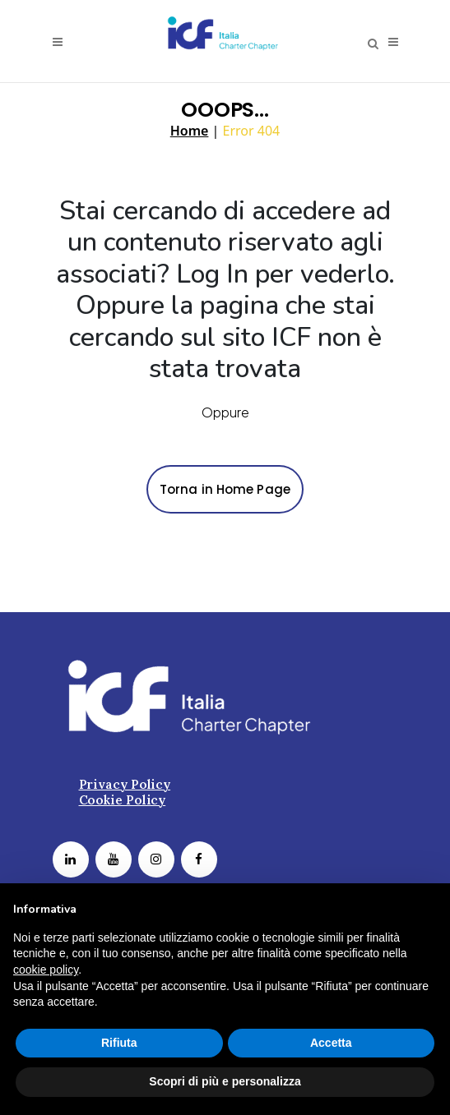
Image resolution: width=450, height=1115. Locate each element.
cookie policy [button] (45, 969)
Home (189, 131)
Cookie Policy (122, 799)
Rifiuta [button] (119, 1042)
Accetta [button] (331, 1042)
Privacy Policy (125, 783)
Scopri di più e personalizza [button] (224, 1081)
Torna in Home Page (225, 489)
